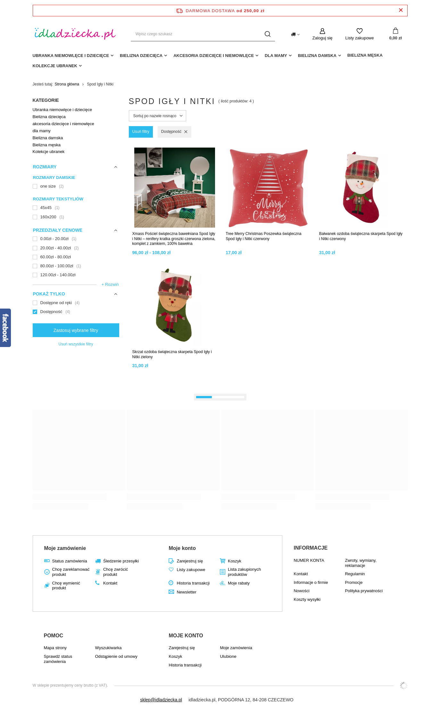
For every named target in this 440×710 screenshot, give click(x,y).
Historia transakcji (193, 583)
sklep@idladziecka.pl (161, 699)
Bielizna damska (317, 55)
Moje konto (182, 548)
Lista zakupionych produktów (244, 572)
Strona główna (67, 84)
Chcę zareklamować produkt (71, 572)
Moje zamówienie (65, 548)
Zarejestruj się (190, 561)
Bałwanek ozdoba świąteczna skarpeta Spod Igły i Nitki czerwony (361, 236)
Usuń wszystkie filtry (75, 344)
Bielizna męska (365, 55)
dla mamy (276, 55)
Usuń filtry (140, 131)
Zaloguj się (322, 38)
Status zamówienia (69, 561)
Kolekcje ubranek (55, 65)
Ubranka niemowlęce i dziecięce (71, 55)
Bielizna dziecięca (141, 55)
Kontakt (110, 583)
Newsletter (186, 592)
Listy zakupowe (359, 38)
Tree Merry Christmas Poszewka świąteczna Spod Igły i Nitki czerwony (263, 236)
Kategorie (46, 100)
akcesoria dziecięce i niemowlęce (213, 55)
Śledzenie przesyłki (121, 561)
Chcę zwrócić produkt (115, 572)
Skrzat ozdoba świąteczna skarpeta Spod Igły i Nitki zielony (172, 354)
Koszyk (234, 561)
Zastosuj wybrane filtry (76, 330)
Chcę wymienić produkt (66, 586)
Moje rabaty (239, 583)
